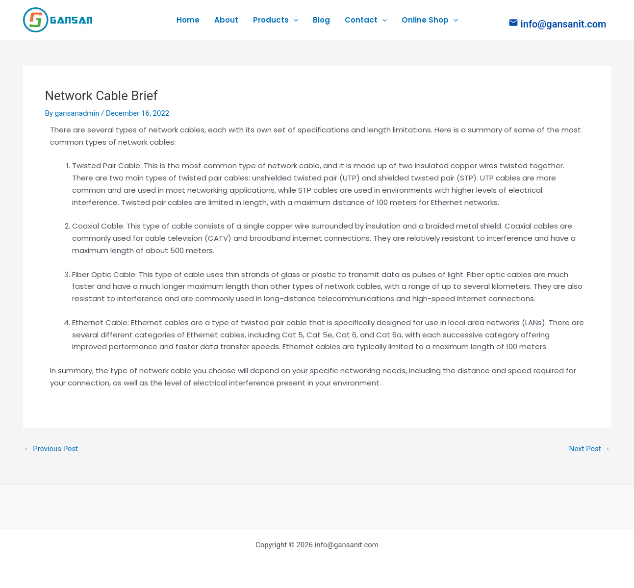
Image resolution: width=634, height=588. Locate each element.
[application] (293, 20)
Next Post (589, 449)
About (226, 20)
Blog (321, 20)
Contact (366, 20)
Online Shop (430, 20)
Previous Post (51, 449)
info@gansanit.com (564, 24)
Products (275, 20)
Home (188, 20)
